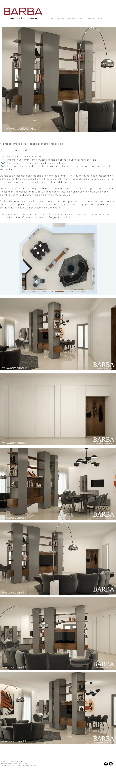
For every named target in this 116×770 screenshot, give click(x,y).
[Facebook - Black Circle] (106, 764)
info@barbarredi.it (7, 763)
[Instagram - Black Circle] (111, 764)
